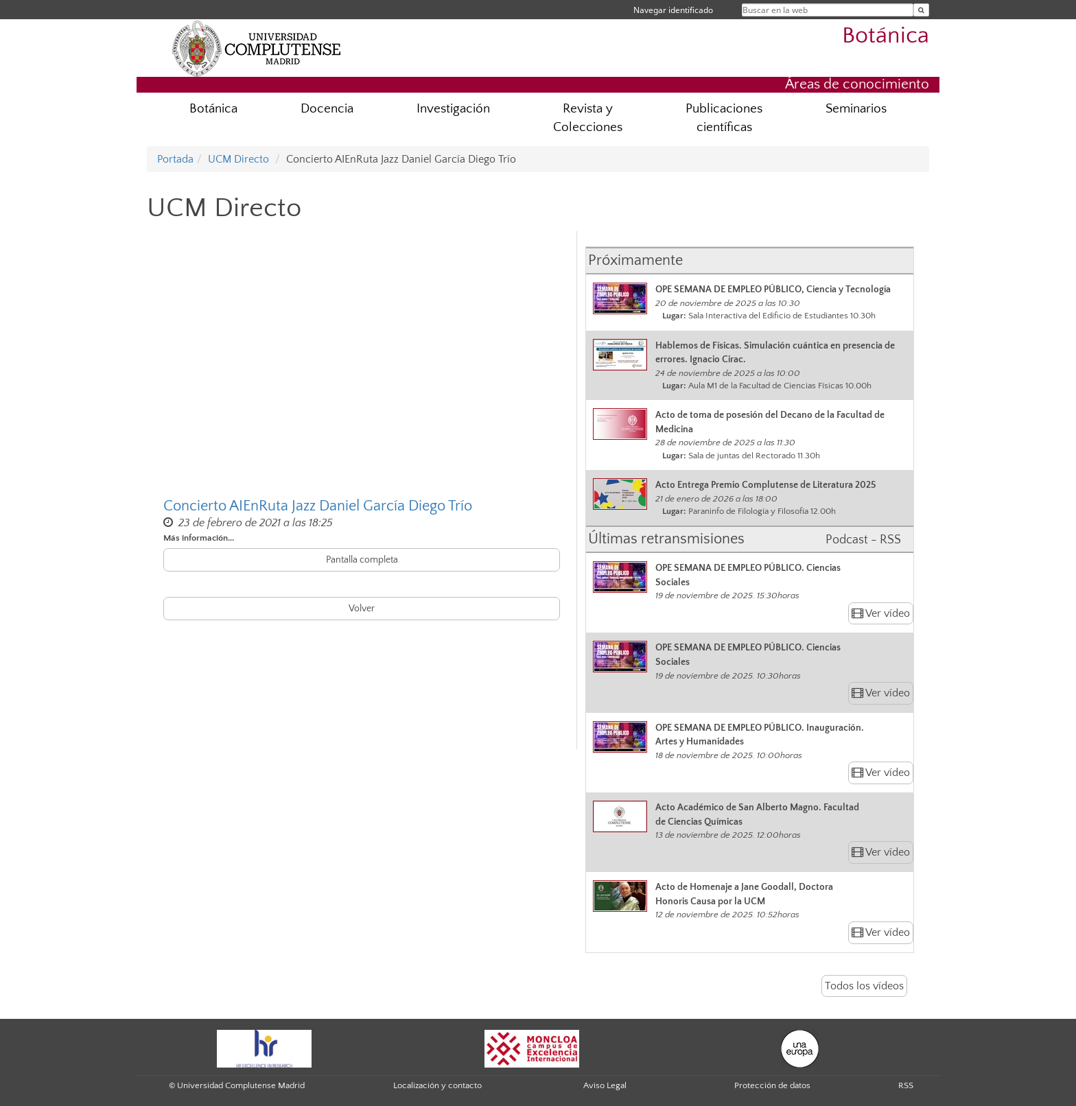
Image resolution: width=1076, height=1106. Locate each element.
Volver (362, 608)
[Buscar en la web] (921, 9)
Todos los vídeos (864, 986)
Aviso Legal (605, 1085)
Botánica (885, 36)
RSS (905, 1085)
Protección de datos (772, 1085)
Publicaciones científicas (724, 118)
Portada (175, 159)
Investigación (453, 109)
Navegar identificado (673, 10)
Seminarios (856, 109)
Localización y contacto (437, 1085)
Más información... (198, 538)
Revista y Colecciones (587, 118)
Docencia (327, 109)
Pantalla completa (362, 559)
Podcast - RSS (863, 540)
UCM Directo (238, 159)
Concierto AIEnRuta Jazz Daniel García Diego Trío (317, 506)
